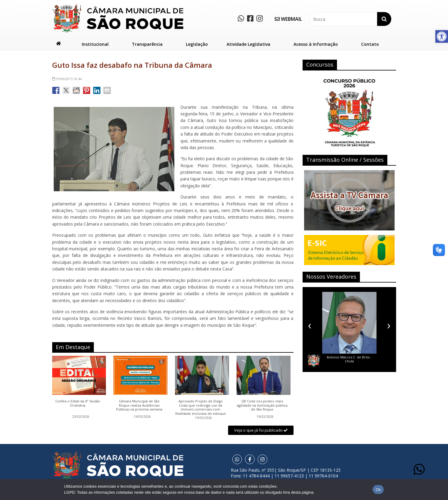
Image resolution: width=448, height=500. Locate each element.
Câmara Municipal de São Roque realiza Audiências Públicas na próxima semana (139, 405)
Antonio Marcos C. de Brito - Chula (349, 359)
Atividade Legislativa (248, 44)
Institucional (95, 44)
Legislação (197, 44)
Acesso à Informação (316, 44)
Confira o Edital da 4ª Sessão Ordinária (77, 403)
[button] (441, 36)
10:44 (67, 79)
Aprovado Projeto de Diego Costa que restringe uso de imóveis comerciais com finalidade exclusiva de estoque (200, 407)
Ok (378, 489)
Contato (370, 44)
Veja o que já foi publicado (261, 430)
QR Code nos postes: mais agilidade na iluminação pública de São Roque (262, 405)
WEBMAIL (288, 19)
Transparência (147, 44)
